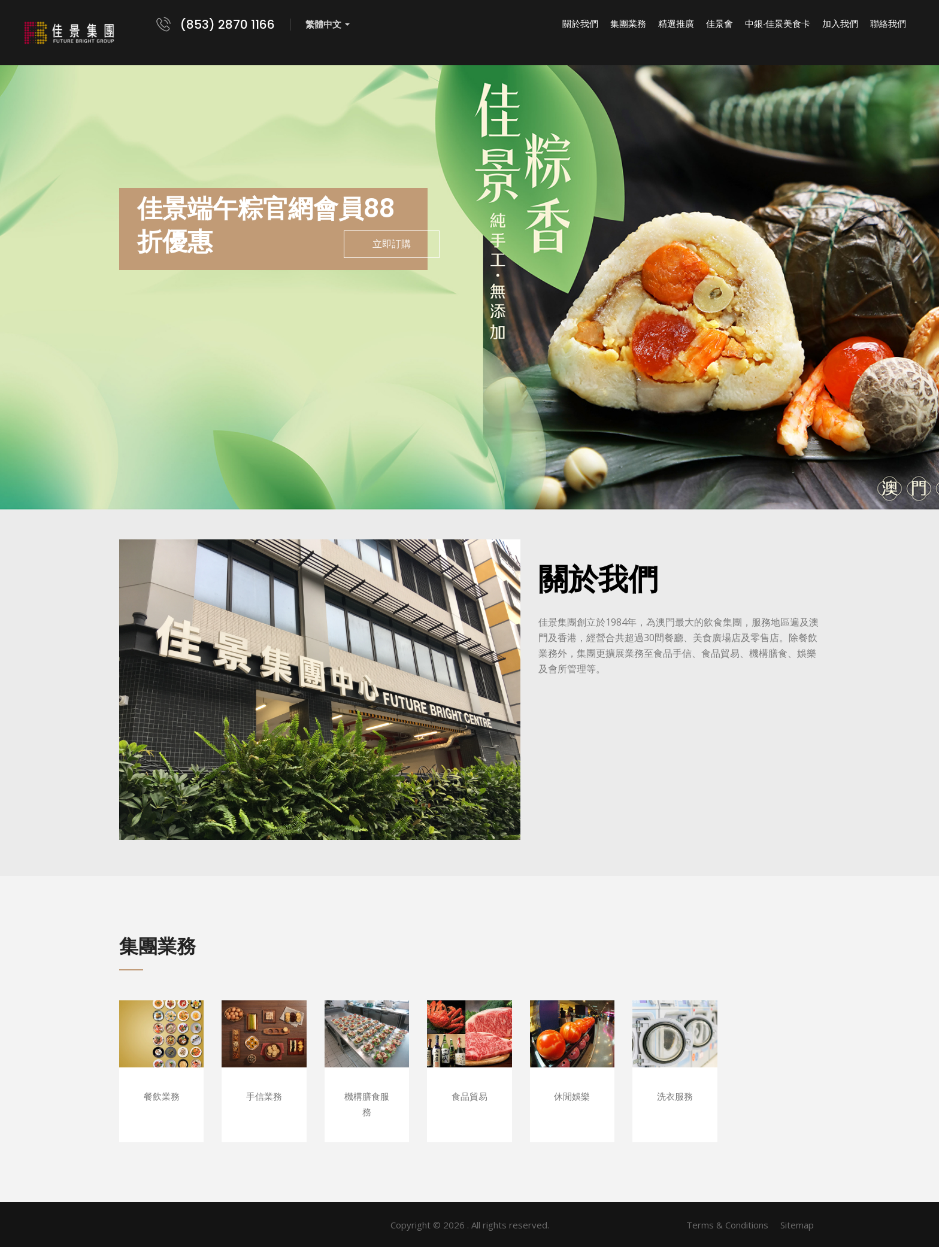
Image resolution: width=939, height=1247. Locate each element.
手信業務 (264, 1096)
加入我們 (840, 24)
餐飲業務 (162, 1096)
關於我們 (580, 24)
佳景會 (719, 24)
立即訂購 (391, 244)
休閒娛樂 (572, 1096)
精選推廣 (676, 24)
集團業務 (628, 24)
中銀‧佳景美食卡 (777, 24)
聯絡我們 (888, 24)
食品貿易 (469, 1096)
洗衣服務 (675, 1096)
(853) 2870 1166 (227, 25)
